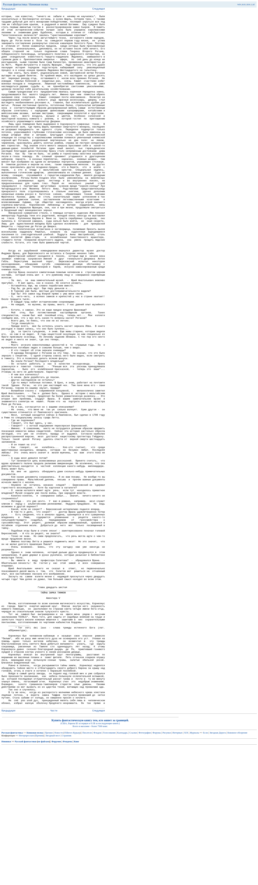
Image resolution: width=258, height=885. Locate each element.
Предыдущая (8, 9)
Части (53, 9)
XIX (186, 871)
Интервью (177, 871)
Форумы (156, 871)
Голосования (109, 871)
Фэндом (97, 871)
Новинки (6, 880)
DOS (248, 5)
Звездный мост (52, 874)
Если (205, 871)
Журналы (194, 871)
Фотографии (144, 871)
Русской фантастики (26, 880)
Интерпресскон (26, 874)
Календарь (122, 871)
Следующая (98, 9)
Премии (49, 871)
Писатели (87, 871)
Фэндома (67, 880)
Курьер (76, 871)
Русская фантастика (15, 4)
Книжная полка (38, 4)
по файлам (43, 880)
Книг (76, 880)
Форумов (56, 880)
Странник (66, 874)
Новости (58, 871)
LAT (253, 5)
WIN (239, 5)
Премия (39, 874)
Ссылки (133, 871)
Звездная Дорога (217, 871)
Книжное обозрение (237, 871)
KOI (243, 5)
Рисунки (167, 871)
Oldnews (68, 871)
